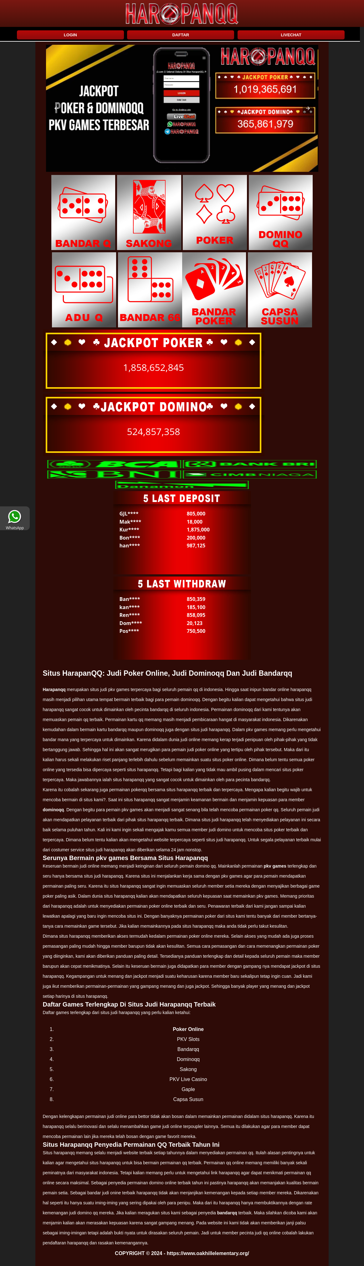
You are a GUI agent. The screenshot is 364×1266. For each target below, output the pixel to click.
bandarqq (227, 1212)
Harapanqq (54, 689)
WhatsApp (15, 525)
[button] (56, 108)
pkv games (275, 866)
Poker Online (188, 1029)
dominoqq (53, 809)
